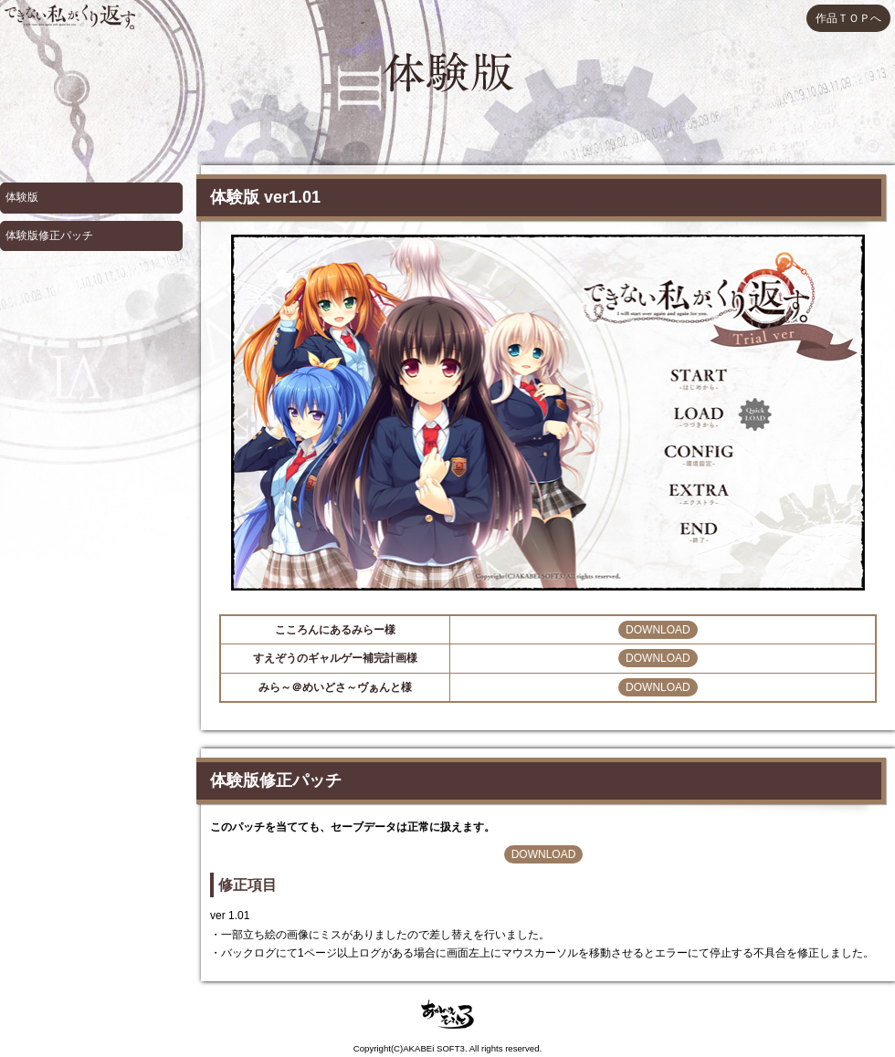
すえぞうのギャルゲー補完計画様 (335, 658)
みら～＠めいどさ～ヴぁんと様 (335, 687)
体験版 (21, 197)
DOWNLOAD (658, 629)
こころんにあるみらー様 (335, 629)
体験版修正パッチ (49, 235)
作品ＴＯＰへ (848, 18)
